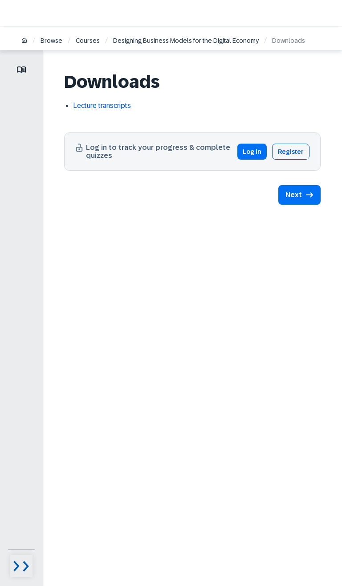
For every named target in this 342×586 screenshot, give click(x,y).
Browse (51, 40)
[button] (299, 195)
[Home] (24, 41)
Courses (88, 40)
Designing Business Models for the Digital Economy (186, 40)
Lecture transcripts (102, 105)
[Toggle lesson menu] (21, 69)
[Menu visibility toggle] (21, 566)
